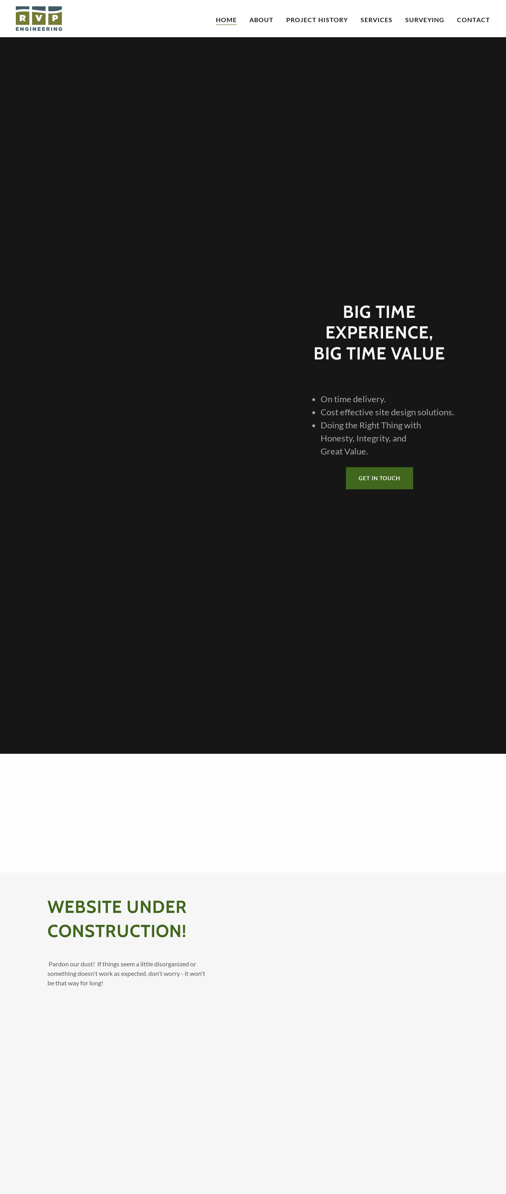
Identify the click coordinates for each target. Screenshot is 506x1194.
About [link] (261, 19)
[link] (39, 17)
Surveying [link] (424, 19)
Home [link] (226, 19)
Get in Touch (379, 478)
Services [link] (377, 19)
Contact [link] (473, 19)
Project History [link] (317, 19)
